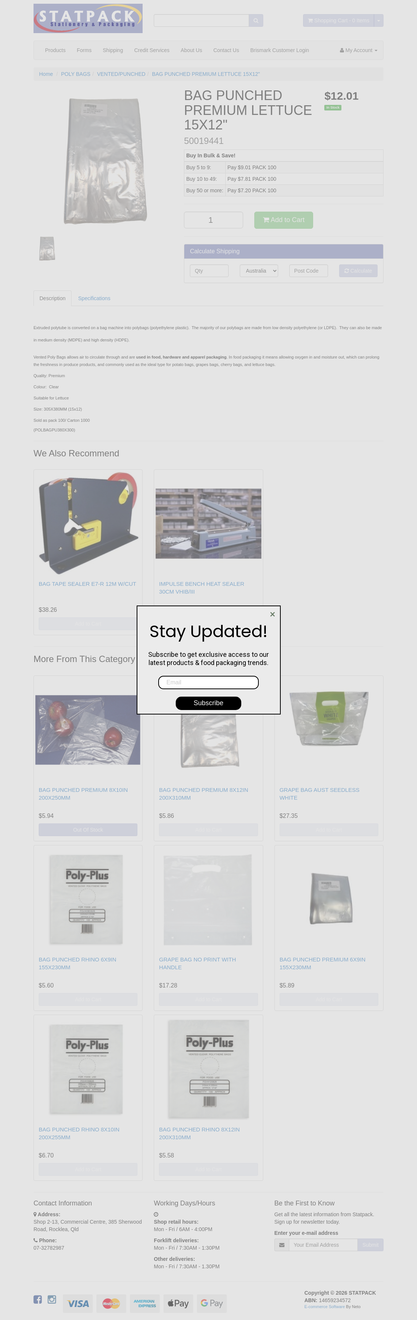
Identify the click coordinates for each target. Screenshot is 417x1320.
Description (52, 298)
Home (46, 74)
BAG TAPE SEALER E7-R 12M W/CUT (87, 584)
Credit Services (151, 50)
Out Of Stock (88, 830)
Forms (84, 50)
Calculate (358, 271)
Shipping (113, 50)
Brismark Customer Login (279, 50)
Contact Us (226, 50)
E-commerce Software (325, 1306)
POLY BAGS (75, 74)
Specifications (94, 298)
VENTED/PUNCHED (121, 74)
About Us (191, 50)
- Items (338, 20)
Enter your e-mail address (306, 1233)
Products (55, 50)
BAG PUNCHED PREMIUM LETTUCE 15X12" (206, 74)
